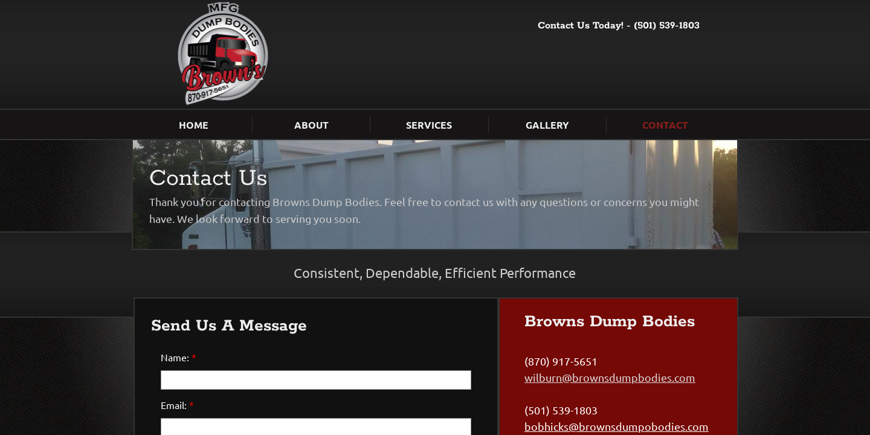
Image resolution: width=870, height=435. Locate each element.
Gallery (547, 124)
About (311, 124)
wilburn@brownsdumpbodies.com (609, 377)
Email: (177, 405)
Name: (178, 357)
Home (193, 124)
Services (429, 124)
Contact (665, 124)
